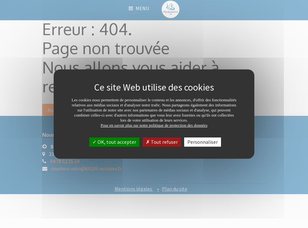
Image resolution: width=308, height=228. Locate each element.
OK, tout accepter (114, 142)
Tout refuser (162, 142)
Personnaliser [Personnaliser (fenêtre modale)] (202, 142)
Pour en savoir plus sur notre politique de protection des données (154, 125)
